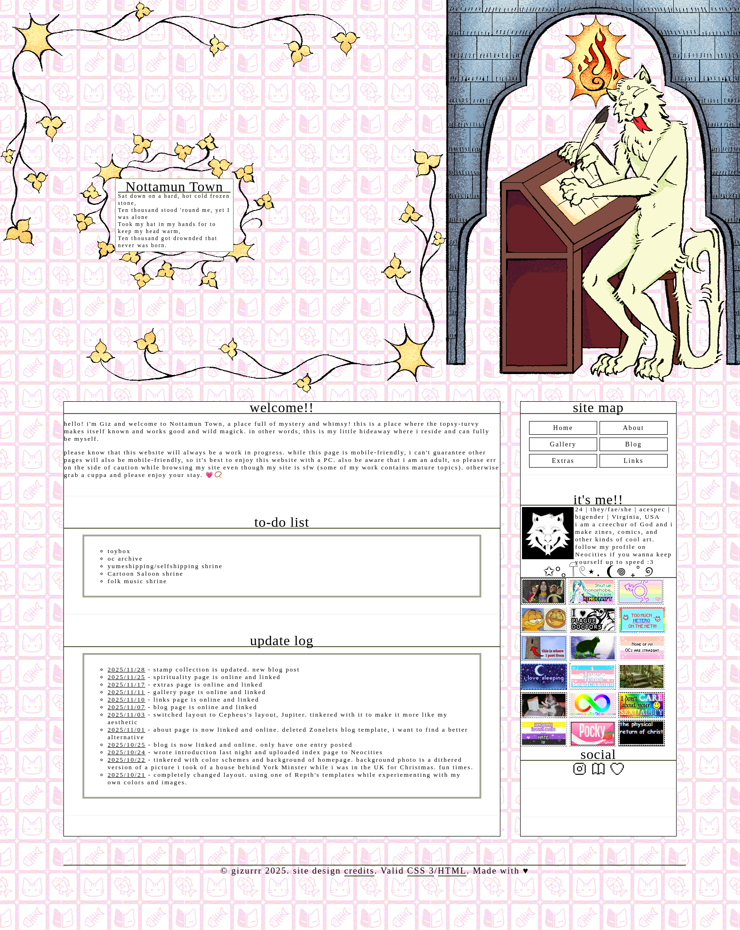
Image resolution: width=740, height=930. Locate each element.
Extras (563, 460)
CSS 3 (421, 870)
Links (633, 460)
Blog (633, 444)
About (633, 427)
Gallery (563, 444)
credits (359, 870)
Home (563, 427)
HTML (452, 870)
